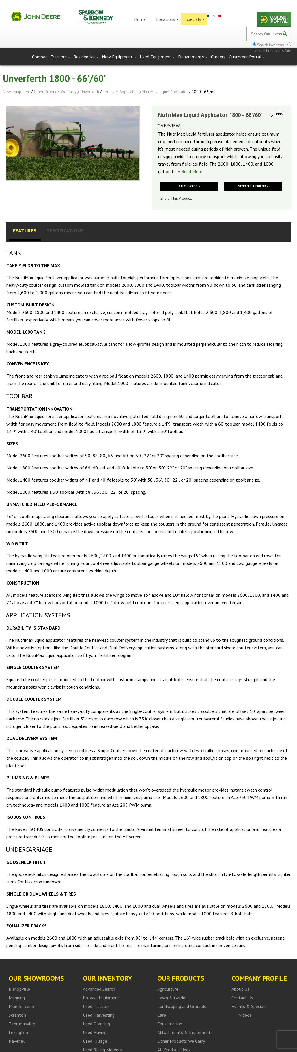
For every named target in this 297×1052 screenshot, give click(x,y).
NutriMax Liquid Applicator (165, 91)
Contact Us (242, 998)
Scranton (17, 1015)
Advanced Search (99, 989)
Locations (167, 19)
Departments (193, 57)
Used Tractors (96, 1006)
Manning (17, 998)
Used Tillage (95, 1041)
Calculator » (189, 186)
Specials (195, 19)
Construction (169, 1024)
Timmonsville (22, 1024)
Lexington (18, 1032)
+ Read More (190, 171)
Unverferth (89, 91)
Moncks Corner (23, 1006)
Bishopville (19, 989)
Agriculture (167, 989)
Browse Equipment (101, 998)
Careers (218, 57)
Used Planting (96, 1024)
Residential (86, 57)
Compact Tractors (51, 57)
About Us (240, 989)
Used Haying (95, 1032)
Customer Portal (247, 57)
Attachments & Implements (185, 1032)
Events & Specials (249, 1006)
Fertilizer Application (121, 91)
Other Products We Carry (55, 91)
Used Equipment (157, 57)
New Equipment (119, 57)
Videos (245, 1015)
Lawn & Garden (172, 998)
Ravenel (17, 1041)
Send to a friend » (253, 186)
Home (140, 19)
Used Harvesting (99, 1015)
